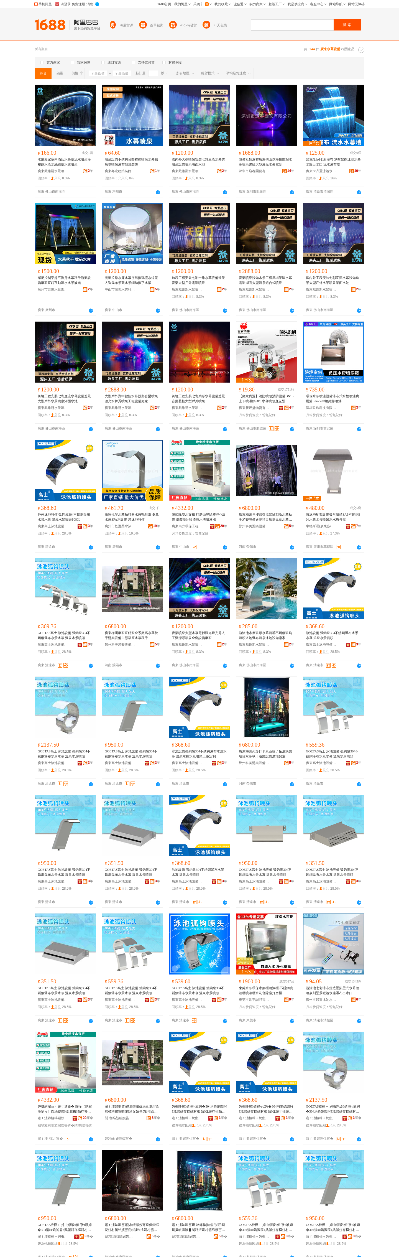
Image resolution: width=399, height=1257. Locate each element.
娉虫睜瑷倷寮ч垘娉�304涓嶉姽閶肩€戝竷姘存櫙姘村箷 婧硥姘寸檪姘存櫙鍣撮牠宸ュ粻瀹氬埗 (266, 1109)
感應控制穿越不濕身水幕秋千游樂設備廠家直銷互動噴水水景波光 (64, 280)
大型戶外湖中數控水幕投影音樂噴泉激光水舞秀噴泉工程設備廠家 (131, 398)
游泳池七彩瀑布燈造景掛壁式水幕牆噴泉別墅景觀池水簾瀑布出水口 (332, 990)
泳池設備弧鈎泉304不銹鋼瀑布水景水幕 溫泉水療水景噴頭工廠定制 (199, 753)
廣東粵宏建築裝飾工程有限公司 (120, 171)
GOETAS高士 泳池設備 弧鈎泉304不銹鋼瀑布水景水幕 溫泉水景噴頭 (64, 635)
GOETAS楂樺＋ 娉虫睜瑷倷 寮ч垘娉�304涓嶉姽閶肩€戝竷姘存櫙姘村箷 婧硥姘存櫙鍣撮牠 (333, 1109)
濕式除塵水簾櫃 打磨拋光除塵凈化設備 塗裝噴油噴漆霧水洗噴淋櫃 (199, 517)
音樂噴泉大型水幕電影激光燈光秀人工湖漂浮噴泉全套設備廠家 (198, 635)
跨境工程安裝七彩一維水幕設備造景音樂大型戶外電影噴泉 (198, 280)
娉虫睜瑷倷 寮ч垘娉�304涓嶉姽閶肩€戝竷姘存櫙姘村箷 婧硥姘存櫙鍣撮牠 (199, 1109)
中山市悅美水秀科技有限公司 (120, 289)
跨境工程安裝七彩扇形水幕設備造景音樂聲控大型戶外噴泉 (198, 398)
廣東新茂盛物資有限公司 (254, 408)
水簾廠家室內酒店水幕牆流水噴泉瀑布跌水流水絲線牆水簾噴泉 (64, 161)
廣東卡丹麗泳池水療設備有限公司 (321, 171)
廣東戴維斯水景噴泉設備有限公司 (53, 171)
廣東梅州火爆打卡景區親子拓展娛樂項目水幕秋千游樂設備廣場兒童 (265, 753)
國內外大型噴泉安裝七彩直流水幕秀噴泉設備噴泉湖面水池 (198, 161)
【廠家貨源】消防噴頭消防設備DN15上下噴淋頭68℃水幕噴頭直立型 (266, 398)
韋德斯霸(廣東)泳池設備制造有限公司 (321, 526)
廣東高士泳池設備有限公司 (53, 526)
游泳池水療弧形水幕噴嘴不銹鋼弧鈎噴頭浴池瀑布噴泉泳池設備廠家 (265, 635)
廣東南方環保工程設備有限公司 (187, 526)
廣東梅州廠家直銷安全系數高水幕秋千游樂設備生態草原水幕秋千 (131, 635)
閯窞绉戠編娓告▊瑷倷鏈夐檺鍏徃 (120, 1118)
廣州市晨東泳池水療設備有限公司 (321, 1000)
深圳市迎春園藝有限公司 (254, 171)
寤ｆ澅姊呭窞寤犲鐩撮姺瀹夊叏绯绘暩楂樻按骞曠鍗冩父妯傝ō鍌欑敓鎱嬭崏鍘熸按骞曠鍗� (132, 1109)
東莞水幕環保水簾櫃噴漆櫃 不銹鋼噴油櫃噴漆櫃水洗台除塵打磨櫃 (266, 990)
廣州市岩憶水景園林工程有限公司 (53, 289)
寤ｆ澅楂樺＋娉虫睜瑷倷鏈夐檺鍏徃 (187, 1118)
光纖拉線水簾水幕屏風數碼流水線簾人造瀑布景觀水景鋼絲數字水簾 (131, 280)
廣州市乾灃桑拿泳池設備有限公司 (120, 526)
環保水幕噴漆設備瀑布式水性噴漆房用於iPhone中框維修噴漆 (332, 398)
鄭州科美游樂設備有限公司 (254, 526)
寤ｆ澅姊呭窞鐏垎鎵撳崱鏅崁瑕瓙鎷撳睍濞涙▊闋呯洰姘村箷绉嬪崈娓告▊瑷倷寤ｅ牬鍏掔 (198, 1227)
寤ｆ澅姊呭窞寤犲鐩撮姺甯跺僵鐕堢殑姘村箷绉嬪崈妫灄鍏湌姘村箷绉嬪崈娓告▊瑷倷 (132, 1227)
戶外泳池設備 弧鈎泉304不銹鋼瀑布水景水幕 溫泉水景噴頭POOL (64, 517)
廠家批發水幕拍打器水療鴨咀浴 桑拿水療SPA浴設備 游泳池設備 (132, 517)
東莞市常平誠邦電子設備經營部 (254, 1000)
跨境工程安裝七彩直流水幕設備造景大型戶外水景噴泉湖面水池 (64, 398)
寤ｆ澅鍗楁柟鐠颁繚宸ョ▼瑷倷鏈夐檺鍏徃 (53, 1118)
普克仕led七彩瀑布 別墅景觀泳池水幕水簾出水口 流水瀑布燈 (333, 161)
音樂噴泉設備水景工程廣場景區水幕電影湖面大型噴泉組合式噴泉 (265, 280)
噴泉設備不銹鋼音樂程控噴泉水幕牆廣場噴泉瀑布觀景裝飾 (131, 161)
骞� (88, 1118)
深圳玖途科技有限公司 (321, 408)
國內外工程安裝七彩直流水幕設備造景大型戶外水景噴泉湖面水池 (332, 280)
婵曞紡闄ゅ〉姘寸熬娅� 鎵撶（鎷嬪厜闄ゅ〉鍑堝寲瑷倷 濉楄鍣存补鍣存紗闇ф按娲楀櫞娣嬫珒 (65, 1109)
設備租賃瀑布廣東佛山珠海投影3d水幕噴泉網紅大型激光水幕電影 (265, 161)
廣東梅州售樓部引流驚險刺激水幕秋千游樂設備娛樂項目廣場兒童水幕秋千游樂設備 (265, 517)
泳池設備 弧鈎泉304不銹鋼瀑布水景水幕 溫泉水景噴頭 (332, 635)
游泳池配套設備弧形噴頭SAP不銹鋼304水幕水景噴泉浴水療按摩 (333, 517)
